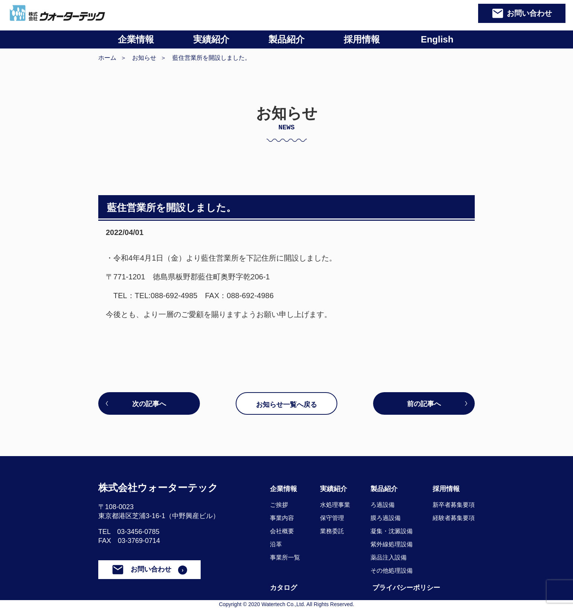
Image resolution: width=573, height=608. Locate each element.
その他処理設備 (391, 570)
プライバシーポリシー (406, 587)
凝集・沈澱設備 (391, 531)
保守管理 (332, 518)
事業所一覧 (285, 557)
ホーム (107, 58)
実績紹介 (211, 39)
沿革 (276, 544)
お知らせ (144, 58)
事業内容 (282, 518)
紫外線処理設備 (391, 544)
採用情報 (362, 39)
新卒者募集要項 (454, 505)
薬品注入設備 (388, 557)
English (437, 39)
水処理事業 (335, 505)
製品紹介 (286, 39)
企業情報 (136, 39)
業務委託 (332, 531)
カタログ (283, 587)
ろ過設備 (382, 505)
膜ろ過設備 (385, 518)
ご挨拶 (279, 505)
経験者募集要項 (454, 518)
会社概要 (282, 531)
